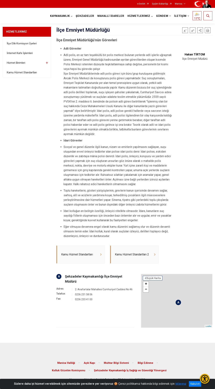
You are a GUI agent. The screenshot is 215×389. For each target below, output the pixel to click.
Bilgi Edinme (145, 362)
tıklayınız (180, 383)
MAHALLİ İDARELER (110, 16)
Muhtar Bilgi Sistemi (116, 362)
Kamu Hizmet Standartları (22, 72)
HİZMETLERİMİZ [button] (138, 16)
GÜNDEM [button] (162, 16)
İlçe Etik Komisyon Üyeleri (22, 43)
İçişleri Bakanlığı (160, 4)
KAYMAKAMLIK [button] (60, 16)
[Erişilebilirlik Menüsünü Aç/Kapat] (205, 379)
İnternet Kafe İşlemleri (20, 53)
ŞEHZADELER (85, 16)
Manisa (178, 4)
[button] (200, 30)
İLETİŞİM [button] (180, 16)
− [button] (146, 289)
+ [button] (146, 284)
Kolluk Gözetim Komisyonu (68, 370)
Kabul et (195, 383)
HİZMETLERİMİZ (16, 31)
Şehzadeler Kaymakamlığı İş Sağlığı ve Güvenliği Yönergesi (130, 370)
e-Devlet (141, 4)
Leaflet (208, 326)
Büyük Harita (153, 278)
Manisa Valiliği (66, 362)
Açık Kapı (89, 362)
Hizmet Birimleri (16, 62)
